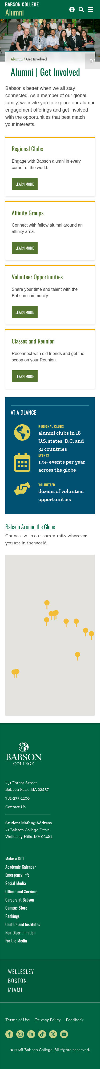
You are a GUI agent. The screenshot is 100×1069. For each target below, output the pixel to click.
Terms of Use (17, 1019)
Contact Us (15, 806)
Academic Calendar (20, 867)
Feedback (74, 1019)
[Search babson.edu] (81, 9)
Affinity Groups (27, 213)
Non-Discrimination (20, 932)
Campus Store (16, 907)
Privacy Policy (48, 1019)
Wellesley (21, 971)
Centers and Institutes (22, 924)
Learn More (24, 184)
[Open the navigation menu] (91, 9)
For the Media (16, 940)
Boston (17, 980)
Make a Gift (14, 858)
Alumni (14, 12)
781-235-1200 (17, 798)
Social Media (15, 883)
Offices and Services (21, 891)
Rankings (12, 916)
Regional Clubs (27, 148)
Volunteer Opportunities (37, 277)
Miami (15, 990)
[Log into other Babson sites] (72, 9)
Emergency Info (17, 875)
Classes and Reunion (33, 341)
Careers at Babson (19, 899)
